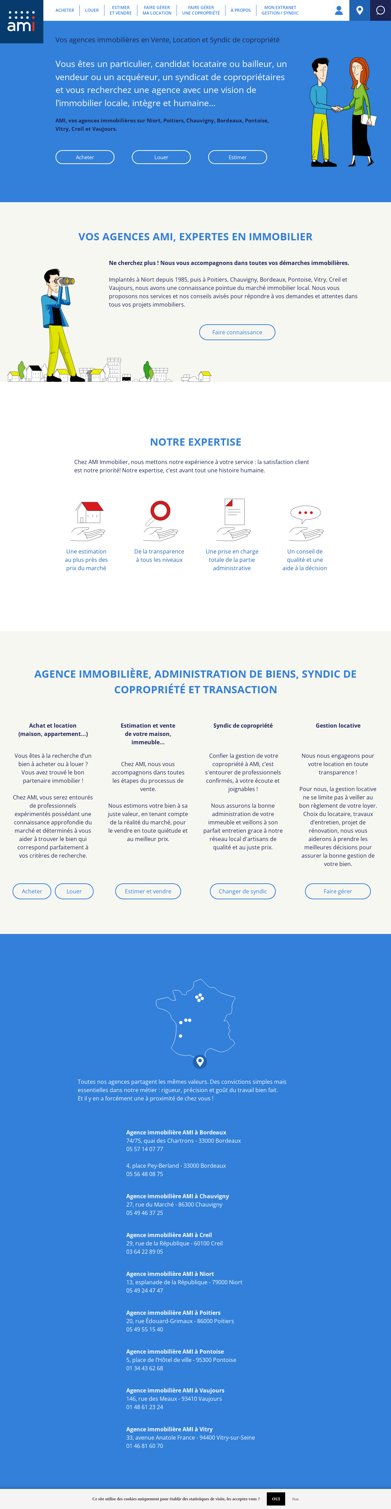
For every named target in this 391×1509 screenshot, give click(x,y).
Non (295, 1499)
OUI (276, 1499)
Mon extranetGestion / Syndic (280, 10)
